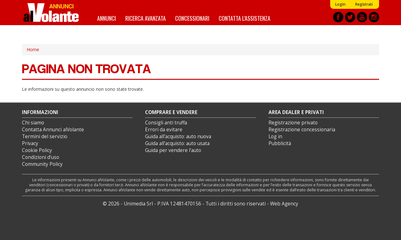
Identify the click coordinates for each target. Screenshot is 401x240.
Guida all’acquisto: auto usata (177, 143)
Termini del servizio (44, 136)
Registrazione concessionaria (301, 129)
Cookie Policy (37, 150)
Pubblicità (279, 143)
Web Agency (284, 203)
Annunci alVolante (51, 12)
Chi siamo (33, 122)
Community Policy (42, 164)
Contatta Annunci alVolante (53, 129)
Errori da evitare (163, 129)
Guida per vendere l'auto (173, 150)
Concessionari (192, 18)
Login (340, 4)
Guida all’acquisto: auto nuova (178, 136)
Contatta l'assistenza (244, 18)
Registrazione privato (293, 122)
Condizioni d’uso (40, 157)
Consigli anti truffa (166, 122)
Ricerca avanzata (145, 18)
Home (33, 49)
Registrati (364, 4)
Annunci (106, 18)
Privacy (30, 143)
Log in (275, 136)
